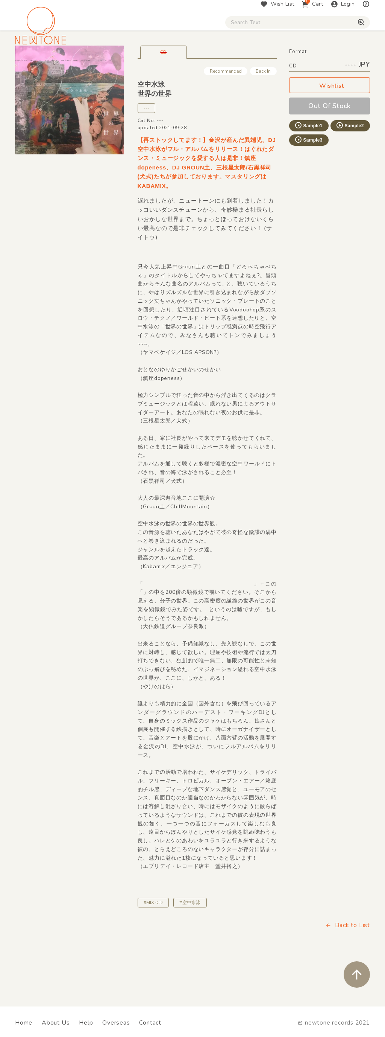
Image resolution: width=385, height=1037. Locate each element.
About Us (56, 1023)
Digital (321, 64)
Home (23, 1023)
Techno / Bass (85, 64)
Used (293, 64)
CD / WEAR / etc (252, 64)
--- (147, 149)
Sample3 (308, 181)
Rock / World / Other (191, 64)
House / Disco (36, 64)
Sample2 (350, 166)
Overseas (116, 1023)
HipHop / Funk (133, 64)
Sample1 (308, 166)
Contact (150, 1023)
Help (86, 1023)
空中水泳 (151, 125)
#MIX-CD (153, 944)
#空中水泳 (189, 944)
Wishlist (329, 127)
